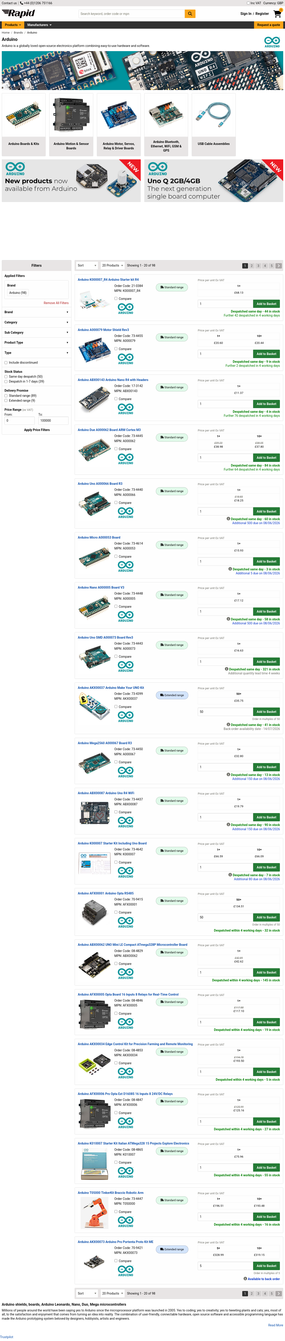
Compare (123, 299)
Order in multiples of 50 (266, 719)
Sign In (246, 14)
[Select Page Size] (112, 265)
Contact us (9, 3)
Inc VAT (254, 3)
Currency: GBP (273, 3)
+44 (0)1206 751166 (36, 3)
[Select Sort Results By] (87, 265)
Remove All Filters (56, 303)
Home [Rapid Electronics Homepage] (6, 32)
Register (262, 14)
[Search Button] (190, 14)
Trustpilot (6, 1337)
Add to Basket (266, 304)
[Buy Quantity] (225, 304)
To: (42, 414)
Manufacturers (37, 25)
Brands (19, 32)
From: (10, 414)
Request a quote (268, 25)
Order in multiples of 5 (267, 1273)
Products (11, 25)
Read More (275, 1325)
